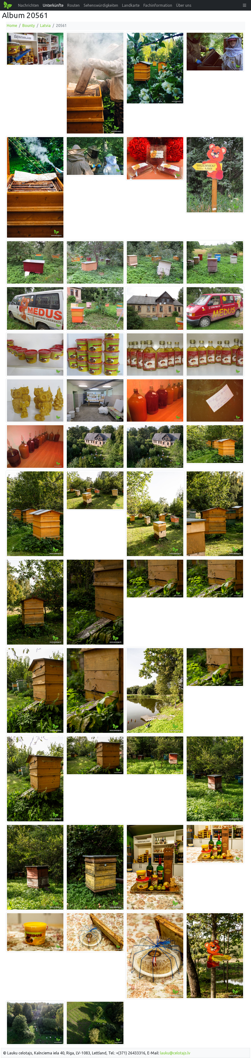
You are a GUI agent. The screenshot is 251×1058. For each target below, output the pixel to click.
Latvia (45, 25)
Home (12, 25)
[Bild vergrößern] (35, 48)
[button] (244, 5)
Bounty (28, 25)
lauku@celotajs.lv (175, 1053)
